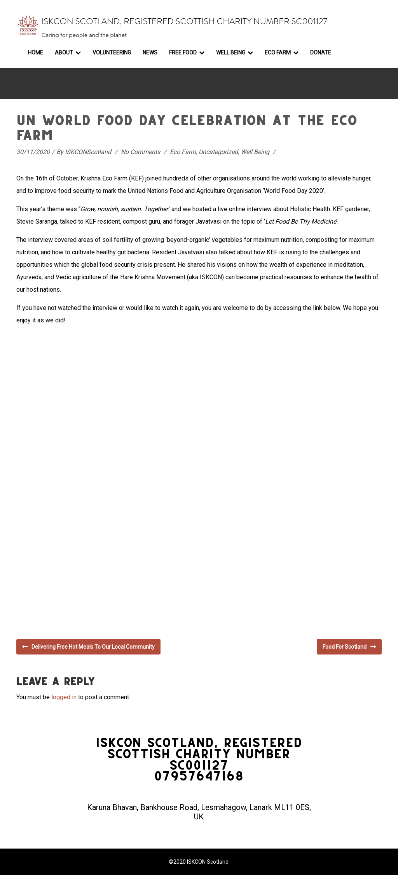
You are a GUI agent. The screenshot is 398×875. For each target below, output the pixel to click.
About (64, 52)
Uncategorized (218, 152)
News (150, 52)
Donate (320, 52)
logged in (64, 697)
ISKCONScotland (88, 152)
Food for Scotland (345, 647)
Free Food (183, 52)
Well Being (230, 52)
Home (35, 52)
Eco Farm (278, 52)
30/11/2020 (33, 152)
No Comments (140, 152)
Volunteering (112, 52)
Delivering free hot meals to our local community (93, 647)
